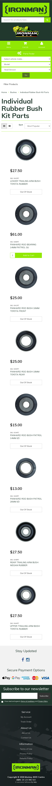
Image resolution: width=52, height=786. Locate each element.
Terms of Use (26, 749)
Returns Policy (26, 758)
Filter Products (11, 84)
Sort (21, 125)
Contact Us (26, 737)
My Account (26, 717)
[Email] (19, 696)
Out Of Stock (26, 192)
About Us (26, 733)
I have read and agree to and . (24, 701)
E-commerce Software (23, 782)
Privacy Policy (43, 701)
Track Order (26, 721)
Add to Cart (28, 255)
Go (26, 75)
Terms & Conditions (28, 701)
